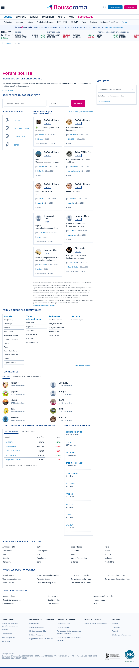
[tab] (6, 377)
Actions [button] (19, 22)
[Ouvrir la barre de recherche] (103, 7)
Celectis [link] (5, 558)
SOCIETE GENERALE (74, 432)
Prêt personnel (53, 604)
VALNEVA (69, 525)
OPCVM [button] (74, 22)
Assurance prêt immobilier (104, 596)
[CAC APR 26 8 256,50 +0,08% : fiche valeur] (30, 35)
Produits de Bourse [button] (45, 22)
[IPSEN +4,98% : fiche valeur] (107, 37)
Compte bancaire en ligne (12, 600)
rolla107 (14, 383)
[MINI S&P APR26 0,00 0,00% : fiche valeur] (30, 37)
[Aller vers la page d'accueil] (69, 7)
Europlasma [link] (41, 558)
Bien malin (80, 248)
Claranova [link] (6, 562)
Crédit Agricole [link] (42, 551)
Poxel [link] (107, 547)
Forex (6, 347)
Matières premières (11, 355)
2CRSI (16, 145)
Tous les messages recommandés (80, 112)
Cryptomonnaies (10, 362)
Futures (6, 343)
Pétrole (6, 359)
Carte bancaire (8, 604)
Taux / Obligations (10, 351)
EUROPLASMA (19, 137)
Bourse (8, 17)
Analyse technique (55, 324)
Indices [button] (29, 22)
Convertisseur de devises (80, 575)
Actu (71, 17)
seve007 (15, 417)
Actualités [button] (8, 22)
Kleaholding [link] (109, 562)
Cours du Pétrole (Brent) (46, 583)
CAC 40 (17, 120)
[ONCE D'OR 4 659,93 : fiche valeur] (59, 37)
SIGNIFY (9, 442)
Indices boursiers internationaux (49, 575)
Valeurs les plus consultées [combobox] (110, 89)
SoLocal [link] (108, 554)
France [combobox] (53, 103)
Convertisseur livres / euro (115, 575)
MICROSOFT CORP (21, 129)
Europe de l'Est (31, 334)
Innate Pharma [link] (76, 547)
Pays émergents (32, 342)
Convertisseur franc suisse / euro (118, 579)
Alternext (7, 328)
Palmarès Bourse (43, 579)
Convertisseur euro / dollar (81, 583)
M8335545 (73, 135)
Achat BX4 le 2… (83, 152)
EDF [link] (38, 554)
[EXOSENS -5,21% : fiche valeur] (128, 37)
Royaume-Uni (31, 327)
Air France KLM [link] (8, 547)
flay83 (61, 400)
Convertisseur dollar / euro (81, 579)
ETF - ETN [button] (62, 22)
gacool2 (41, 199)
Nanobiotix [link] (75, 551)
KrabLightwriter (73, 267)
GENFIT (69, 515)
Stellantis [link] (74, 562)
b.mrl (61, 409)
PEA (95, 604)
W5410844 (73, 167)
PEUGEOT (70, 504)
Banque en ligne (8, 596)
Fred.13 (62, 417)
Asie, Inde (30, 338)
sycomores (72, 235)
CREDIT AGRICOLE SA (74, 463)
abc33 (14, 400)
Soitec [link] (107, 551)
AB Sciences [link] (7, 551)
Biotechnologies (77, 320)
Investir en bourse (100, 600)
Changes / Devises (10, 339)
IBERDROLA (11, 455)
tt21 (12, 409)
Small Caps (8, 324)
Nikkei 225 (6, 32)
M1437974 (42, 265)
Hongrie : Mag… (51, 250)
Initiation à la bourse (56, 320)
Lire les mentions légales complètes (44, 305)
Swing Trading (54, 335)
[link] (5, 630)
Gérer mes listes (104, 101)
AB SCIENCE (71, 484)
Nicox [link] (73, 554)
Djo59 (39, 237)
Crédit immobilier (54, 600)
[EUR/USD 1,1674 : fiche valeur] (84, 35)
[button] (3, 7)
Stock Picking (54, 331)
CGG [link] (39, 547)
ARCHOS (69, 494)
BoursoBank (85, 17)
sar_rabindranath (74, 171)
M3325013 (63, 383)
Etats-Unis (30, 323)
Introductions (8, 331)
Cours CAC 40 (8, 583)
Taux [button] (84, 22)
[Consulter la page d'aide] (105, 7)
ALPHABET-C (11, 446)
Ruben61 (40, 171)
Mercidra (41, 135)
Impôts (61, 17)
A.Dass (39, 269)
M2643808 (73, 262)
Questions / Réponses (83, 366)
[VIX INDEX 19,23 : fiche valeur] (84, 37)
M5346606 (42, 167)
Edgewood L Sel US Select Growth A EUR (21, 460)
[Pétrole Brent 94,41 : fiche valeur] (59, 35)
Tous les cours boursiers (11, 579)
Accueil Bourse (8, 575)
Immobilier (48, 17)
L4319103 (73, 231)
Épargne (21, 17)
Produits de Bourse (11, 335)
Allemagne (30, 330)
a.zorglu (62, 391)
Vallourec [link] (108, 558)
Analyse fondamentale (57, 328)
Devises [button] (93, 22)
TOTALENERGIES (13, 451)
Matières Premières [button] (109, 22)
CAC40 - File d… (51, 120)
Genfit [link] (39, 562)
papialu (14, 391)
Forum (124, 22)
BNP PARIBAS (71, 453)
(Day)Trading (8, 320)
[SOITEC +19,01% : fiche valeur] (107, 35)
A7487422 (42, 233)
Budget (33, 17)
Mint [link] (4, 554)
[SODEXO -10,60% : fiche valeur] (128, 35)
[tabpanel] (47, 402)
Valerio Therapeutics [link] (79, 558)
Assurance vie (53, 596)
